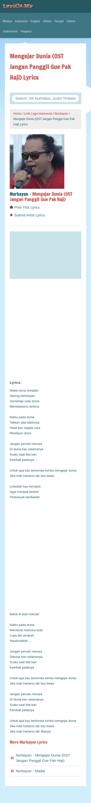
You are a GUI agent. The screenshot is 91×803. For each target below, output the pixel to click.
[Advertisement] (45, 329)
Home (17, 113)
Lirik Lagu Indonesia (38, 113)
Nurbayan (61, 113)
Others (47, 21)
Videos (70, 21)
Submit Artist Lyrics (27, 215)
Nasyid (59, 21)
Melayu (7, 21)
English (35, 21)
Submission (10, 31)
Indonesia (21, 21)
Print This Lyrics (25, 207)
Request (26, 31)
